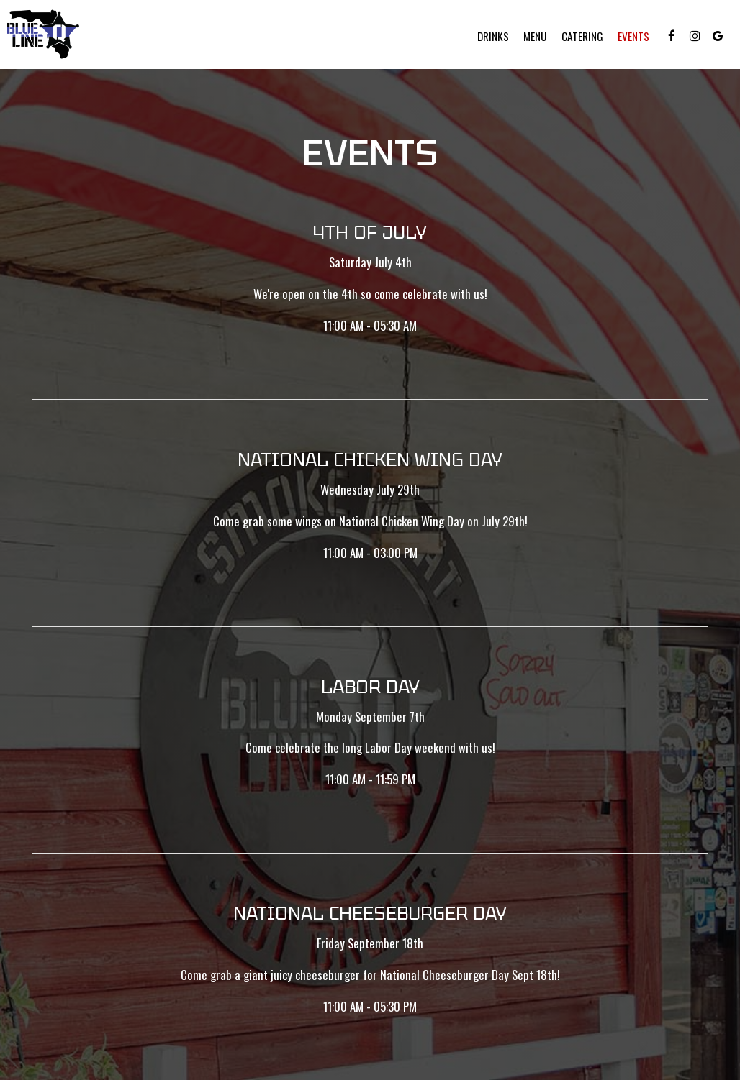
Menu (535, 36)
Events (633, 36)
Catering (582, 36)
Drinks (493, 36)
